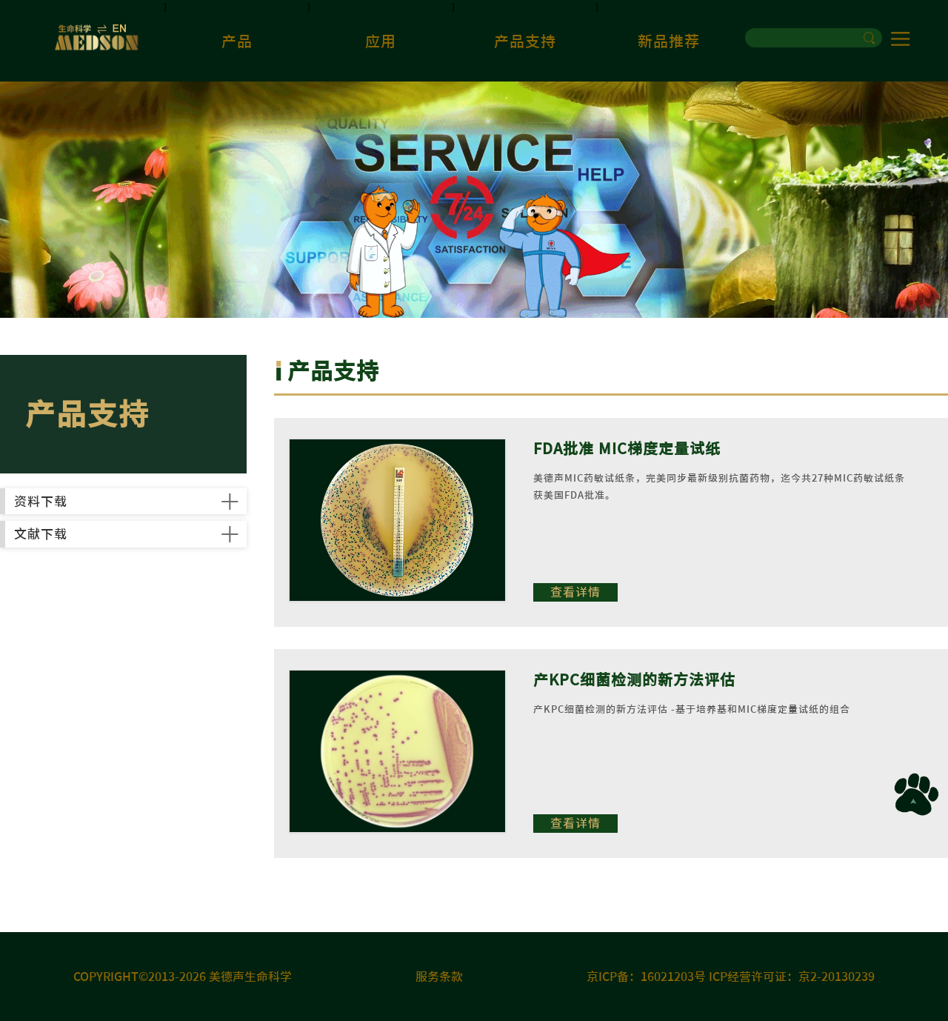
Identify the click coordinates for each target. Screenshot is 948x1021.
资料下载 (76, 521)
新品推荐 (669, 40)
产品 (237, 40)
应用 (380, 40)
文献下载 (76, 595)
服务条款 (439, 976)
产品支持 (525, 40)
